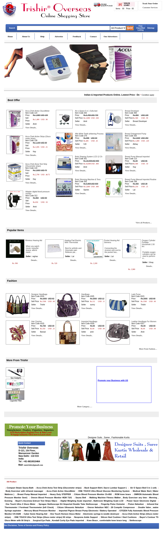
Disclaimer (12, 525)
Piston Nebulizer (136, 504)
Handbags (85, 294)
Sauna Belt (81, 497)
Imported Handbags (89, 322)
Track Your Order (150, 3)
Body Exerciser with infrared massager (24, 491)
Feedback (77, 36)
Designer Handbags (39, 294)
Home (10, 36)
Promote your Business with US (113, 394)
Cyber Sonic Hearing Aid (35, 514)
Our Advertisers (110, 36)
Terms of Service (25, 525)
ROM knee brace (123, 494)
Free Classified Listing (140, 28)
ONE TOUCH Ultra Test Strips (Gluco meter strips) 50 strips (42, 517)
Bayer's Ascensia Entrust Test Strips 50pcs (36, 501)
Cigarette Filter (16, 401)
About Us (26, 36)
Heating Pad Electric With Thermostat (73, 241)
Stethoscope (135, 520)
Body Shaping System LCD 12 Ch (88, 157)
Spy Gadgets (16, 378)
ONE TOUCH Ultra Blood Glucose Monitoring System (103, 491)
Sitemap (150, 28)
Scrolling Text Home (106, 396)
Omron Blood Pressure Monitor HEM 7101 (51, 497)
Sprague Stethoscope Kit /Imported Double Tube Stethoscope (68, 504)
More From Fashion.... (148, 349)
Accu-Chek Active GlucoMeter (37, 111)
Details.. (34, 260)
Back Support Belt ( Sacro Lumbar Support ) (105, 488)
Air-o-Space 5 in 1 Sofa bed (86, 111)
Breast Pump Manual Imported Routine (140, 179)
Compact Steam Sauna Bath (20, 488)
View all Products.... (144, 222)
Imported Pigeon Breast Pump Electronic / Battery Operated (88, 511)
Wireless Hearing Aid (33, 240)
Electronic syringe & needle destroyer (101, 514)
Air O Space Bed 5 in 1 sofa (143, 488)
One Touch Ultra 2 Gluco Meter (20, 504)
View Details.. (31, 127)
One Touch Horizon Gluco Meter (65, 514)
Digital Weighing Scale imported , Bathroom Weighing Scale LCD (91, 501)
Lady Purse (136, 294)
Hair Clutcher (36, 322)
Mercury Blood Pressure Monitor (40, 511)
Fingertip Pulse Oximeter (113, 504)
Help (42, 36)
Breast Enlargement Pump (135, 134)
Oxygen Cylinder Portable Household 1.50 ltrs (148, 243)
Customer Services (150, 7)
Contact (93, 36)
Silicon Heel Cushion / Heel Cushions (118, 517)
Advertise (59, 36)
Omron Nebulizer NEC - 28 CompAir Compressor (111, 507)
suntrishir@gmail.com (33, 465)
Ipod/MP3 (16, 389)
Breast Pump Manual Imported (137, 157)
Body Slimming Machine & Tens (87, 179)
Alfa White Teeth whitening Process (89, 134)
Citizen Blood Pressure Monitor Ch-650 (93, 494)
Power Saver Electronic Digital (141, 501)
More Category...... (84, 406)
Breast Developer (132, 111)
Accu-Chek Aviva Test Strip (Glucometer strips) (36, 165)
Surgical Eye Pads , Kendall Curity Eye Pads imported (58, 520)
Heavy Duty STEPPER (60, 494)
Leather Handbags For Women (143, 322)
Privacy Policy (43, 525)
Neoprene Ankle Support (86, 517)
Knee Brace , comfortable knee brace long (107, 520)
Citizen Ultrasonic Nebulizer (70, 507)
